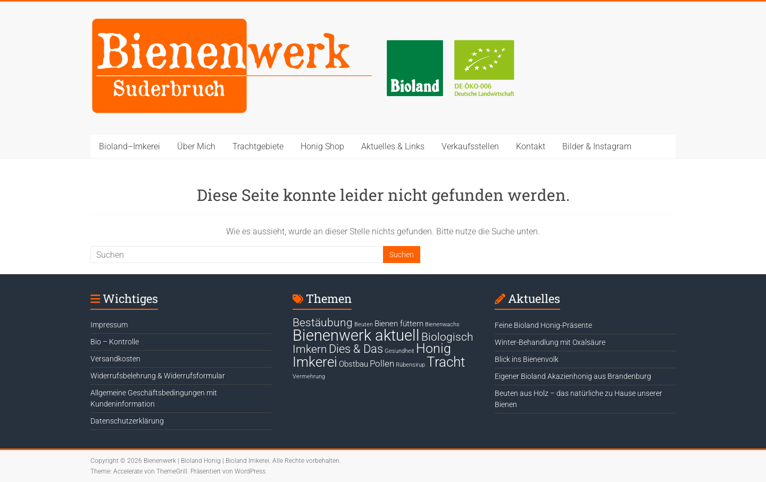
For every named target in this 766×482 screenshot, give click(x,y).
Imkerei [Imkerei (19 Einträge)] (315, 362)
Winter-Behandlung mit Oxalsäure (550, 342)
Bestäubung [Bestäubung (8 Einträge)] (323, 322)
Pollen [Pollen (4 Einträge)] (382, 363)
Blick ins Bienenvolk (527, 359)
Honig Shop (322, 146)
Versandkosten (115, 358)
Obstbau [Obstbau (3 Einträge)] (353, 364)
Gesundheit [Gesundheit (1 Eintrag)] (399, 351)
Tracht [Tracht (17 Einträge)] (446, 362)
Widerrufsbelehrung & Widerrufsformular (157, 375)
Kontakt (530, 146)
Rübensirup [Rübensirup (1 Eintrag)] (410, 364)
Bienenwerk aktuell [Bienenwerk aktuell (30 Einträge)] (356, 335)
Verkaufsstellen (470, 146)
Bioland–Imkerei (129, 146)
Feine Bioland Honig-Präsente (543, 325)
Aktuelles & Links (392, 146)
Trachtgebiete (258, 146)
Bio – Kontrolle (114, 341)
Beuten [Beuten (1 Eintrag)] (363, 324)
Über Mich (196, 146)
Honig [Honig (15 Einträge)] (433, 348)
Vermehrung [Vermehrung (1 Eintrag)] (309, 376)
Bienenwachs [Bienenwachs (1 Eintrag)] (442, 324)
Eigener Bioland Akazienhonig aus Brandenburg (573, 376)
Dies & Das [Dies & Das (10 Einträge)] (356, 349)
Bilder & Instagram (596, 146)
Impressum (109, 324)
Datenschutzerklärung (127, 421)
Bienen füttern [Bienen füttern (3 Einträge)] (398, 323)
